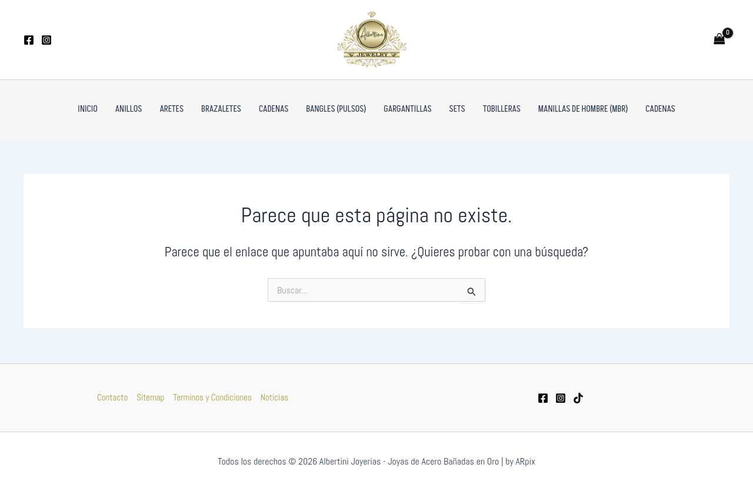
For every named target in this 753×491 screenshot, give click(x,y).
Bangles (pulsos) (336, 109)
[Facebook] (29, 40)
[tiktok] (578, 398)
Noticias (274, 397)
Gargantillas (407, 109)
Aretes (171, 109)
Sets (457, 109)
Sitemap (150, 397)
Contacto (112, 397)
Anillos (128, 109)
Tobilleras (502, 109)
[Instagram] (46, 40)
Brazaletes (221, 109)
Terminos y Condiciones (212, 397)
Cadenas (273, 109)
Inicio (87, 109)
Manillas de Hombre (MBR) (583, 109)
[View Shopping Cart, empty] (719, 39)
